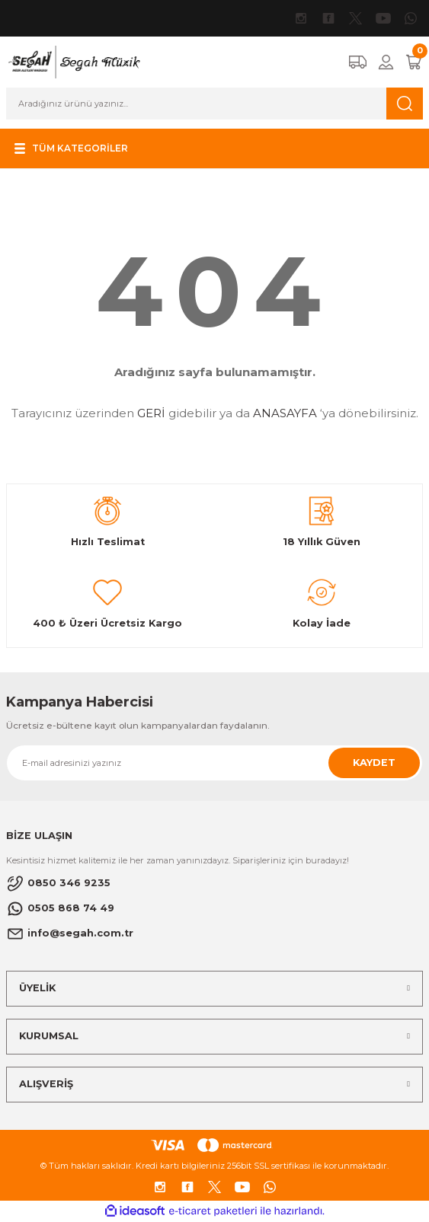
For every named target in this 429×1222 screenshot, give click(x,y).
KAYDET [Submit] (374, 762)
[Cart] (414, 62)
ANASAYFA (285, 413)
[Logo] (73, 61)
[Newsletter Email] (214, 763)
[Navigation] (69, 148)
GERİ (151, 413)
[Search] (214, 104)
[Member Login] (385, 62)
